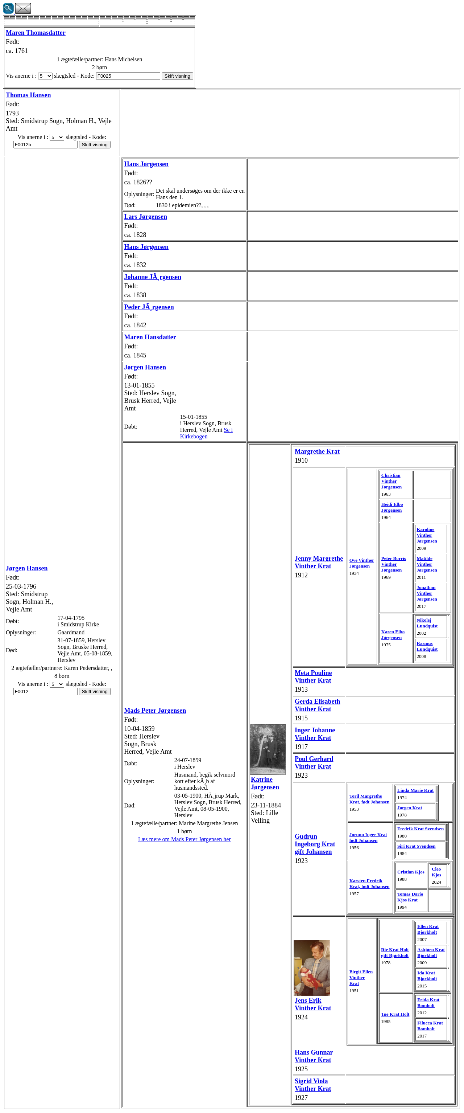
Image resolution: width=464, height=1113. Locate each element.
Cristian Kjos (410, 872)
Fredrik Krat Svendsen (420, 828)
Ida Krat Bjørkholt (427, 975)
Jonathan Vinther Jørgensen (427, 593)
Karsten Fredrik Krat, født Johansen (369, 883)
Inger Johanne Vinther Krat (315, 734)
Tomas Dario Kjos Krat (410, 897)
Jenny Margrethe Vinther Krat (319, 562)
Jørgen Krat (409, 807)
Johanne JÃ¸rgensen (153, 277)
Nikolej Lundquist (427, 623)
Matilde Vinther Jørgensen (427, 564)
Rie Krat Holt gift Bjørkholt (395, 952)
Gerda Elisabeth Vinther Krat (317, 705)
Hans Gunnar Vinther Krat (314, 1056)
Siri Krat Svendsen (416, 846)
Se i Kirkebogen (206, 433)
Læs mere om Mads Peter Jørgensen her (184, 839)
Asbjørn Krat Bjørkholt (430, 952)
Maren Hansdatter (150, 337)
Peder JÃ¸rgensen (149, 307)
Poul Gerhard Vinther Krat (314, 762)
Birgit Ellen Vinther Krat (361, 977)
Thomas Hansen (28, 95)
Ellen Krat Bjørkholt (428, 929)
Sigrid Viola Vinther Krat (313, 1084)
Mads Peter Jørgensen (155, 710)
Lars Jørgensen (145, 216)
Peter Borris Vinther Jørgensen (393, 564)
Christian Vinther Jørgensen (391, 481)
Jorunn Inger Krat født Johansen (368, 837)
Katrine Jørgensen (265, 783)
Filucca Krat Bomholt (430, 1025)
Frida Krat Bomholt (428, 1002)
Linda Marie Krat (415, 790)
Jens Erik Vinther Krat (313, 1004)
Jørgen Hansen (27, 568)
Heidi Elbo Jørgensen (392, 507)
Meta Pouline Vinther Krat (313, 676)
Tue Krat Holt (395, 1014)
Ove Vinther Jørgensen (361, 563)
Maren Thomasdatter (36, 32)
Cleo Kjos (436, 871)
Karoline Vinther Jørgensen (427, 535)
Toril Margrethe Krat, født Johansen (369, 799)
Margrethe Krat (317, 451)
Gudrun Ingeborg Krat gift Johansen (315, 844)
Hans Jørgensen (146, 164)
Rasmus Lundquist (427, 646)
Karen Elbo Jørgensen (393, 634)
